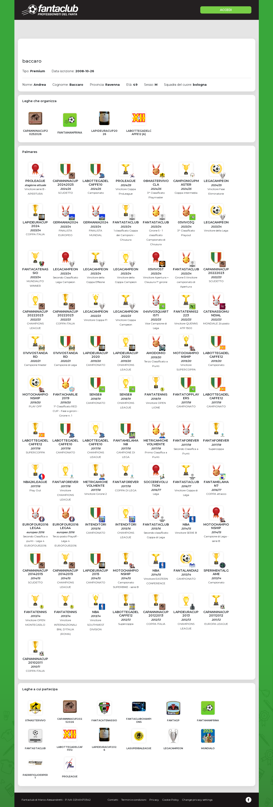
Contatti (112, 799)
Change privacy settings (197, 799)
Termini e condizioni (133, 799)
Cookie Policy (170, 799)
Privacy (154, 799)
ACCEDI (226, 10)
